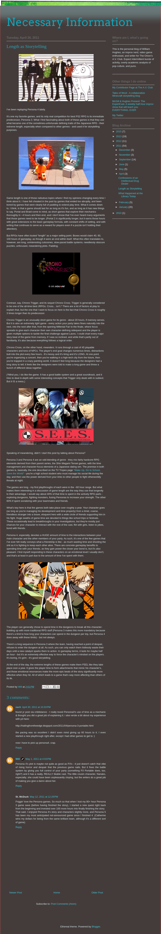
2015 (119, 131)
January (123, 207)
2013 (119, 136)
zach (18, 707)
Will (18, 759)
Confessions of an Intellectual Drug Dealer (128, 180)
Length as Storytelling (130, 188)
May (121, 169)
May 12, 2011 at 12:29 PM (44, 796)
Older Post (97, 892)
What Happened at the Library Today (130, 195)
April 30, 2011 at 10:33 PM (36, 707)
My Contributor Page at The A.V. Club (132, 87)
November (125, 154)
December (125, 149)
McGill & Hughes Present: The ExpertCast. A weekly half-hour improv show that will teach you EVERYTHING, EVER (133, 105)
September (125, 159)
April (122, 173)
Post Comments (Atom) (63, 903)
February (124, 202)
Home (57, 892)
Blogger (96, 926)
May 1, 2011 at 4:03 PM (38, 759)
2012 (119, 141)
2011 (119, 145)
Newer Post (15, 892)
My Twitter (117, 115)
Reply (19, 747)
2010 (119, 213)
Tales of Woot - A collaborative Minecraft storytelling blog (128, 94)
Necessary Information (70, 22)
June (122, 164)
